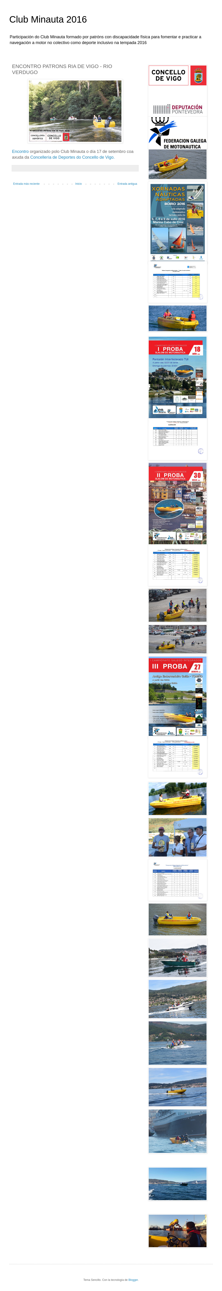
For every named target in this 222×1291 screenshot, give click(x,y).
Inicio (78, 183)
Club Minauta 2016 (48, 19)
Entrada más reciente (26, 183)
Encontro (20, 151)
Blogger (133, 1280)
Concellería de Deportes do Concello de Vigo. (72, 157)
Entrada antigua (127, 183)
